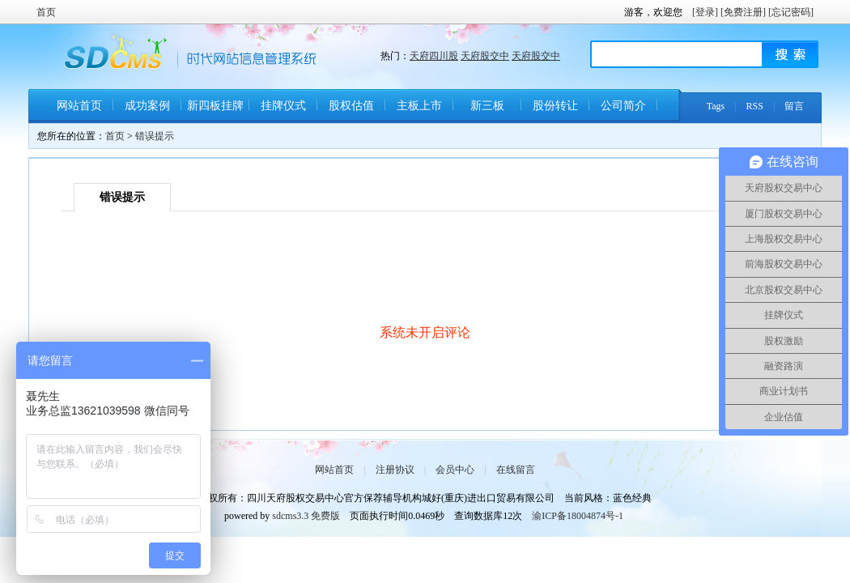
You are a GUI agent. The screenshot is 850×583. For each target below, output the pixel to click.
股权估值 (351, 106)
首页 (46, 12)
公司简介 (623, 106)
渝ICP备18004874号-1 (577, 515)
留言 (794, 106)
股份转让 (555, 106)
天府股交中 (485, 56)
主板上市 (419, 106)
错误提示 (154, 136)
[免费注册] (743, 12)
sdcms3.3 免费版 (306, 515)
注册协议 (395, 469)
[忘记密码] (791, 12)
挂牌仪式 (283, 106)
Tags (716, 106)
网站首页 (79, 106)
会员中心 (455, 469)
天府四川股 (434, 56)
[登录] (705, 12)
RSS (754, 106)
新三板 (487, 106)
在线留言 (515, 469)
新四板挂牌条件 (215, 111)
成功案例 (147, 106)
